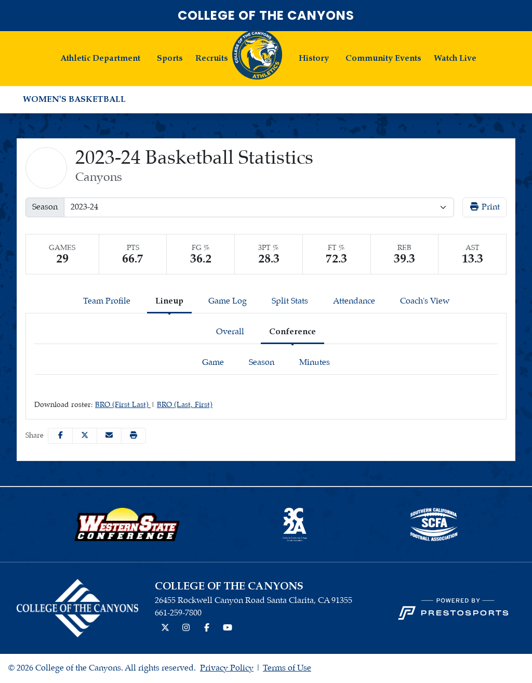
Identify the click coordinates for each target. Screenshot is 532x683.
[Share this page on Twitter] (84, 436)
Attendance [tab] (354, 301)
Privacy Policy (227, 668)
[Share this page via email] (109, 436)
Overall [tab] (230, 331)
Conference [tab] (292, 331)
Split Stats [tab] (290, 301)
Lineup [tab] (169, 301)
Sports (170, 58)
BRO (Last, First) (184, 405)
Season (45, 207)
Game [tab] (213, 362)
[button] (100, 58)
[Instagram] (186, 628)
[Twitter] (165, 628)
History (314, 58)
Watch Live (455, 58)
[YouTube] (227, 628)
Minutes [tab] (314, 362)
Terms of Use (287, 668)
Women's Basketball (74, 99)
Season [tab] (261, 362)
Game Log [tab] (227, 301)
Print (484, 207)
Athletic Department (100, 58)
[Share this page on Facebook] (60, 436)
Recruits (211, 58)
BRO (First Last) (123, 405)
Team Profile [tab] (106, 301)
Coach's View (424, 301)
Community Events (383, 58)
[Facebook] (206, 628)
